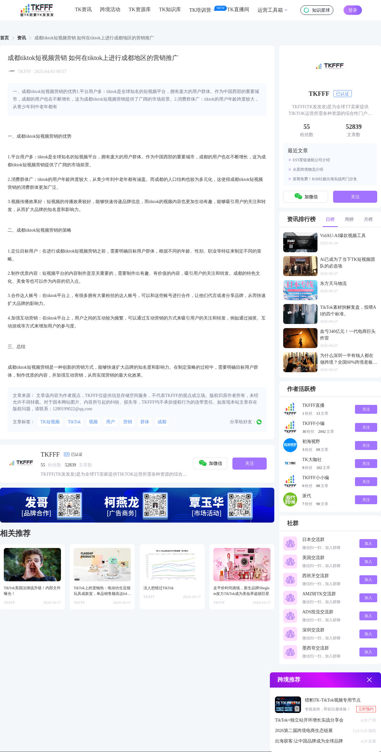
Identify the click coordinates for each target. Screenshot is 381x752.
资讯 (21, 38)
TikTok (74, 421)
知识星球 (317, 10)
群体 (144, 421)
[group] (137, 505)
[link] (4, 38)
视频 (93, 421)
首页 (4, 38)
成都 (161, 421)
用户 (110, 421)
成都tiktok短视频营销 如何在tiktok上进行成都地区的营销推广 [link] (94, 38)
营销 (127, 421)
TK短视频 (50, 421)
